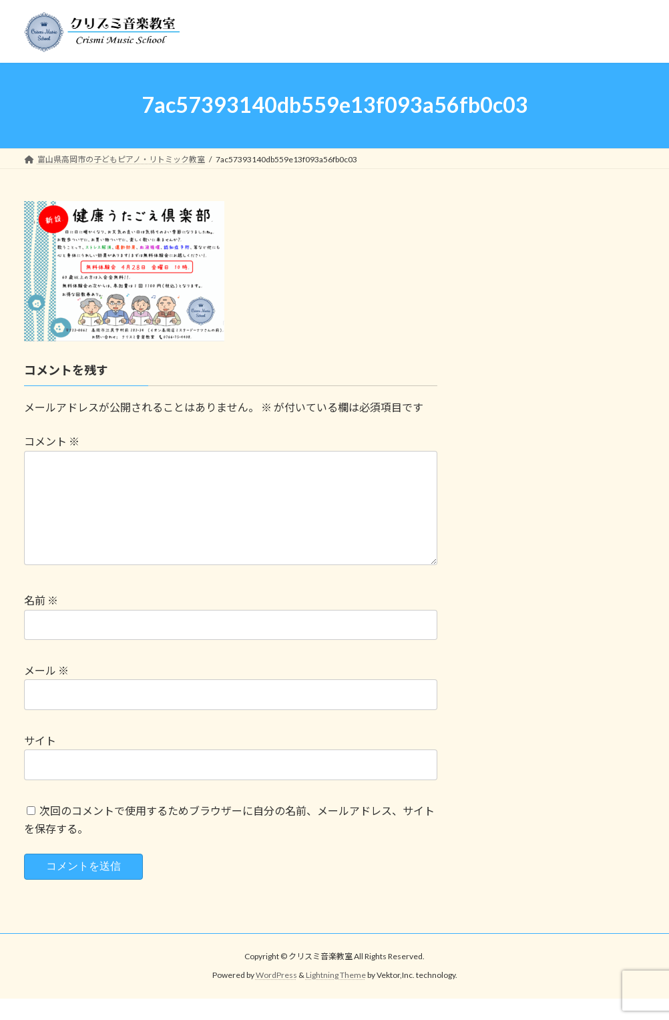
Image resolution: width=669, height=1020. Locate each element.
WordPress (276, 996)
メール (46, 691)
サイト (40, 761)
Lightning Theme (336, 996)
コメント (51, 441)
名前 (41, 621)
